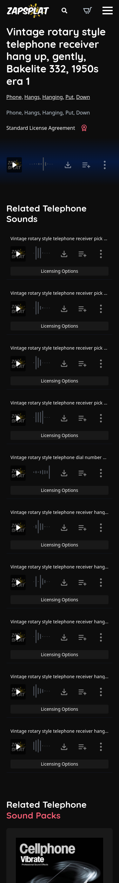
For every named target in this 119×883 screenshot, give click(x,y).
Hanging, (53, 96)
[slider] (42, 164)
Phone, (14, 96)
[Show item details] (104, 165)
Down (83, 96)
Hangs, (32, 96)
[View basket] (87, 10)
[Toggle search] (64, 10)
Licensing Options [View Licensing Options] (59, 271)
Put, (70, 96)
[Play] (14, 165)
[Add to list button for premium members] (86, 165)
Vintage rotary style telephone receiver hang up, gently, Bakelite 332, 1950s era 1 (56, 56)
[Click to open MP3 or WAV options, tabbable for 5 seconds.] (68, 165)
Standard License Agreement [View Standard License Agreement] (40, 127)
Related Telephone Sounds (46, 213)
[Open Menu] (107, 10)
